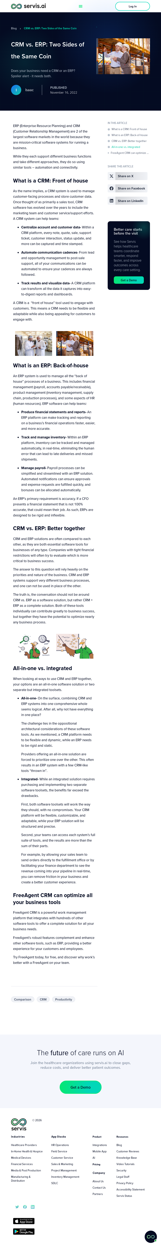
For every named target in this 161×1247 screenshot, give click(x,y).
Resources (122, 1136)
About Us (98, 1181)
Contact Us (99, 1187)
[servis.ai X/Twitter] (17, 1206)
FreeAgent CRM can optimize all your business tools (130, 152)
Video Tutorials (125, 1164)
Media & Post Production (26, 1170)
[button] (128, 176)
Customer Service (62, 1157)
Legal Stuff (122, 1176)
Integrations (100, 1145)
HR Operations (60, 1145)
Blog (14, 28)
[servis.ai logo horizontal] (28, 6)
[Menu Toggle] (81, 6)
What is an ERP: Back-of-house (130, 135)
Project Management (64, 1170)
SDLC (54, 1183)
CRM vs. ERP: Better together (129, 141)
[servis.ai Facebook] (25, 1206)
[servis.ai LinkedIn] (33, 1206)
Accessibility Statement (130, 1189)
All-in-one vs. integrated (126, 147)
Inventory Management (65, 1176)
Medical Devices (21, 1157)
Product (97, 1136)
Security (121, 1170)
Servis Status (124, 1195)
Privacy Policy (124, 1183)
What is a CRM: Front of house (129, 129)
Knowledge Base (126, 1157)
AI (94, 1157)
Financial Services (22, 1164)
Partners (98, 1194)
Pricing (96, 1164)
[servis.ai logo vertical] (19, 1124)
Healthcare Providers (24, 1145)
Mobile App (100, 1151)
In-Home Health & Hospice (27, 1151)
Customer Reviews (127, 1151)
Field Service (59, 1151)
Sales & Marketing (62, 1164)
